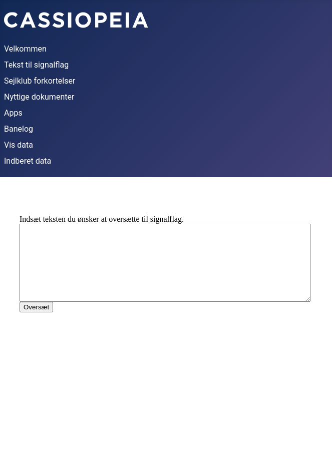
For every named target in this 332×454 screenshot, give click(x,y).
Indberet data (27, 161)
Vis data (18, 145)
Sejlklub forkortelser (39, 81)
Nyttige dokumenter (39, 97)
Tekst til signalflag (36, 65)
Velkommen (25, 49)
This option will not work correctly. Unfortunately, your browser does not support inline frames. (166, 318)
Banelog (18, 129)
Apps (13, 113)
